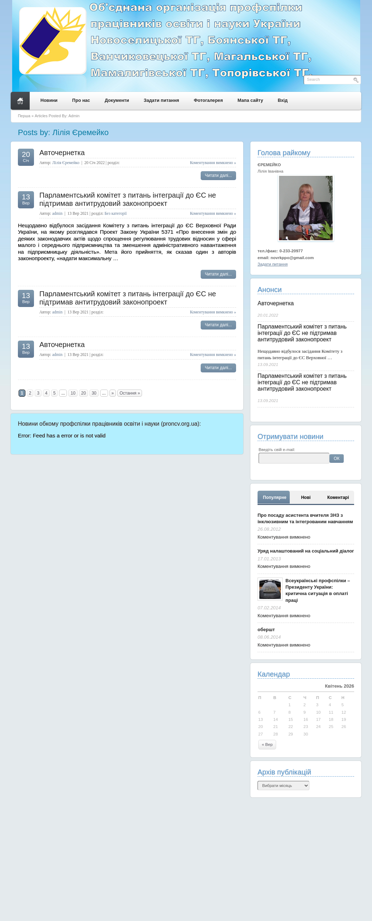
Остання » (129, 393)
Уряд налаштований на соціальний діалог (306, 551)
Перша (24, 116)
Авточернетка (62, 153)
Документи (117, 100)
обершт (266, 629)
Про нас (81, 100)
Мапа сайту (250, 100)
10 (72, 393)
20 (83, 393)
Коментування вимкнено (284, 537)
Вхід (283, 100)
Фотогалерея (208, 100)
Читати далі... (218, 175)
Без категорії (115, 213)
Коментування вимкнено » (213, 162)
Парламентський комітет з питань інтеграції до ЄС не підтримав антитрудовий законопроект (127, 199)
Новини (49, 100)
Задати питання (161, 100)
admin (57, 213)
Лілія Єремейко (65, 162)
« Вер (267, 744)
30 (94, 393)
